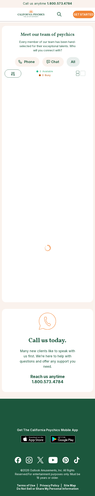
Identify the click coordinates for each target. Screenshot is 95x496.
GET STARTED (83, 14)
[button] (5, 15)
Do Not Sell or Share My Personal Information (48, 488)
